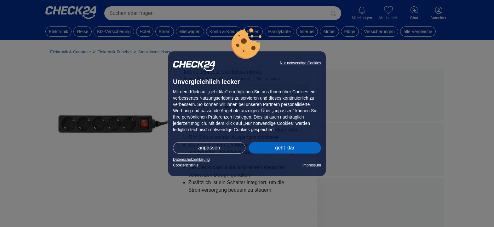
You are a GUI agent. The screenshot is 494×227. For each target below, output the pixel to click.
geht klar (284, 147)
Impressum (311, 165)
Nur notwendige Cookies (300, 63)
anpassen (209, 147)
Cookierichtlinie (185, 165)
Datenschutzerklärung (191, 159)
